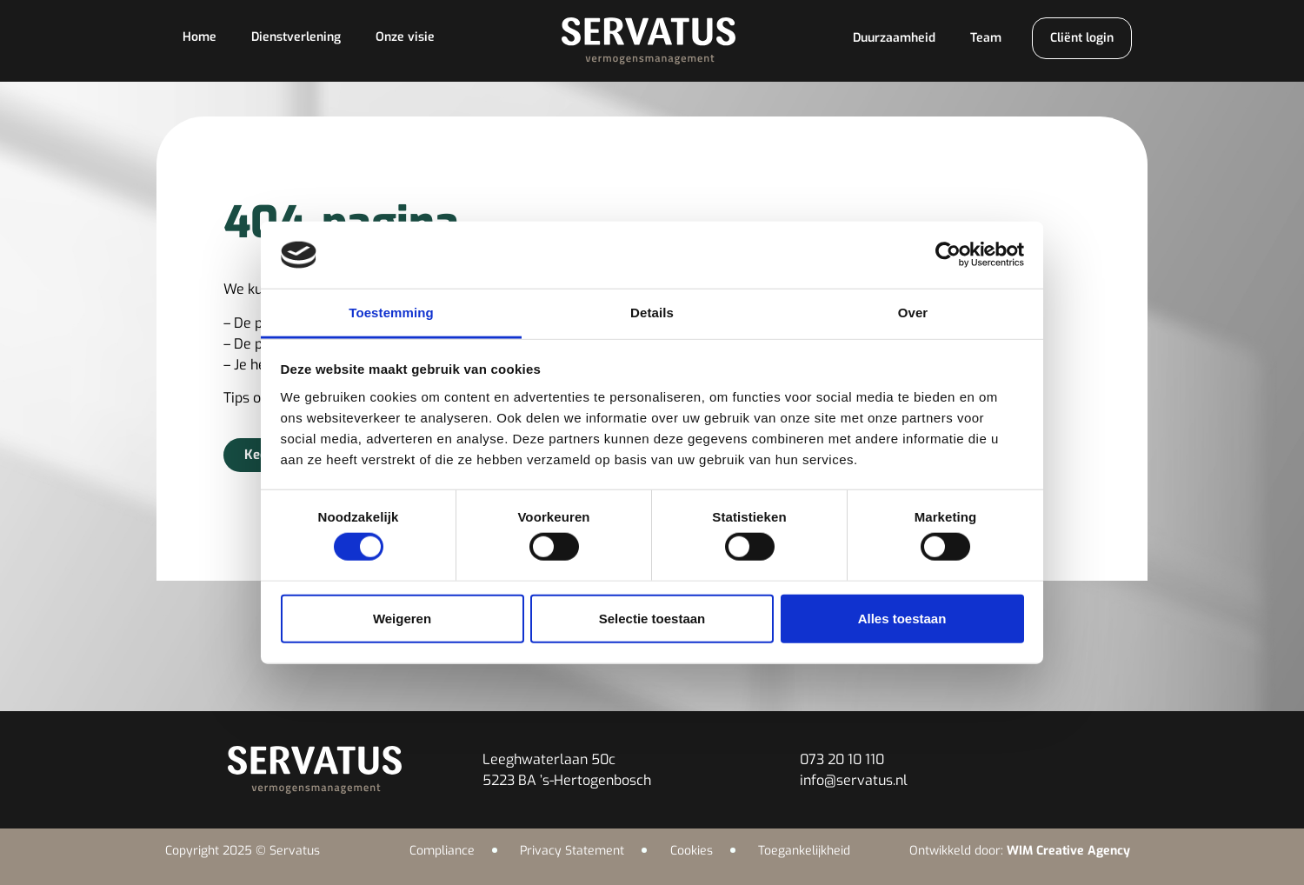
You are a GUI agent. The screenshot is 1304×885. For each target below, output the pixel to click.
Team (985, 38)
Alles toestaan (902, 617)
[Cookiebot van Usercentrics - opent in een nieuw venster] (948, 255)
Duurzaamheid (894, 38)
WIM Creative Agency (1068, 850)
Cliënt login (1082, 38)
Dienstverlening (296, 37)
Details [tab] (652, 312)
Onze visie (405, 37)
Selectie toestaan (652, 617)
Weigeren (402, 617)
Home (199, 37)
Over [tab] (913, 312)
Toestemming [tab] (391, 312)
